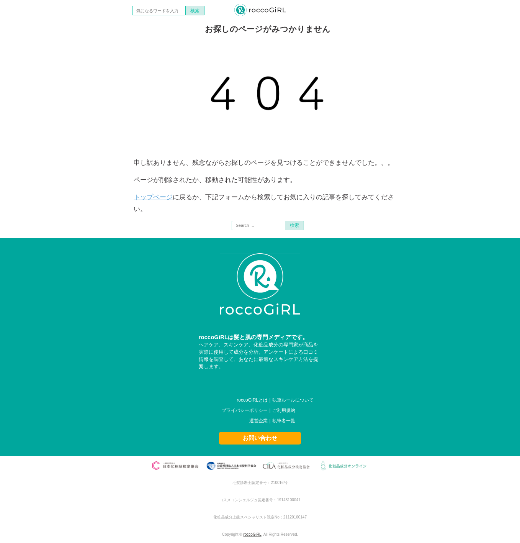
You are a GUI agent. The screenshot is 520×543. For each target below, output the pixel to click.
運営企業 (258, 420)
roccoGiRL (252, 534)
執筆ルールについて (293, 400)
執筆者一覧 (283, 420)
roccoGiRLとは (252, 400)
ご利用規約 (283, 410)
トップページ (153, 197)
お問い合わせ (260, 438)
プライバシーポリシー (245, 410)
